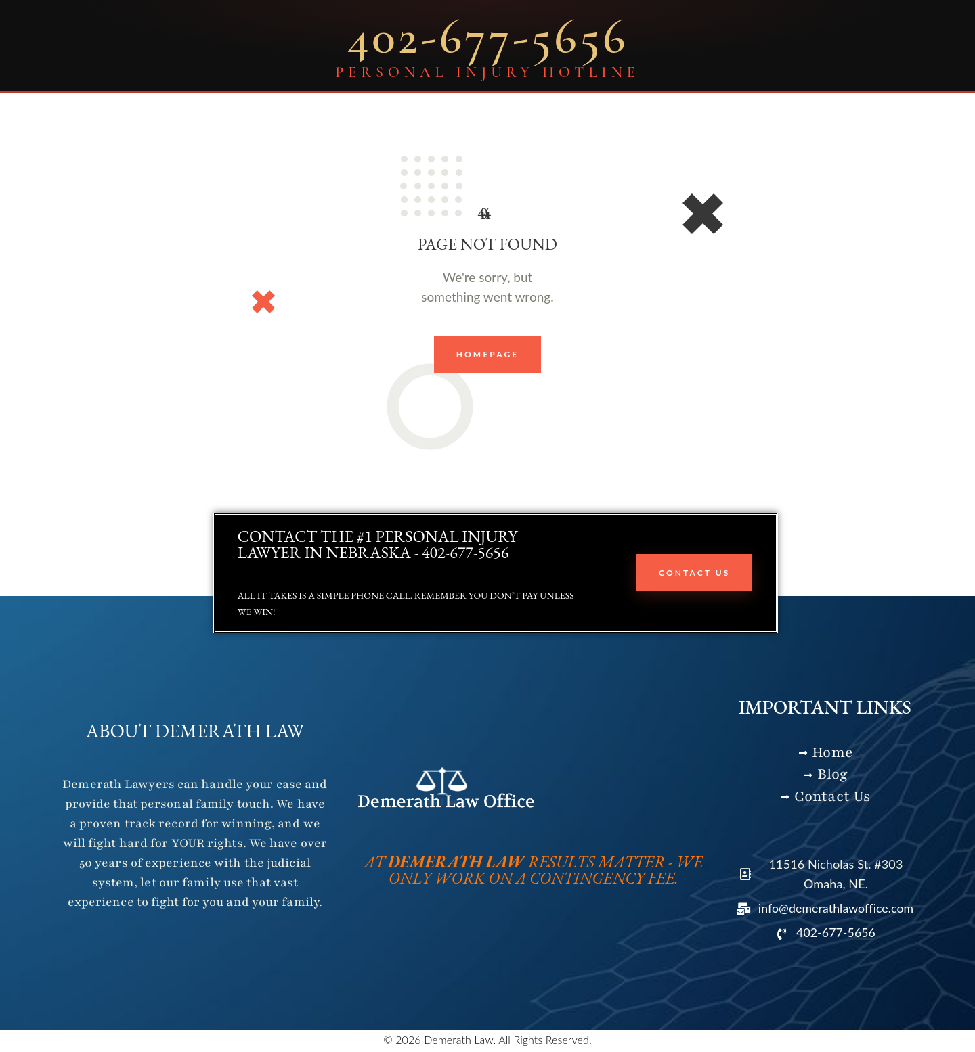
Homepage (487, 354)
